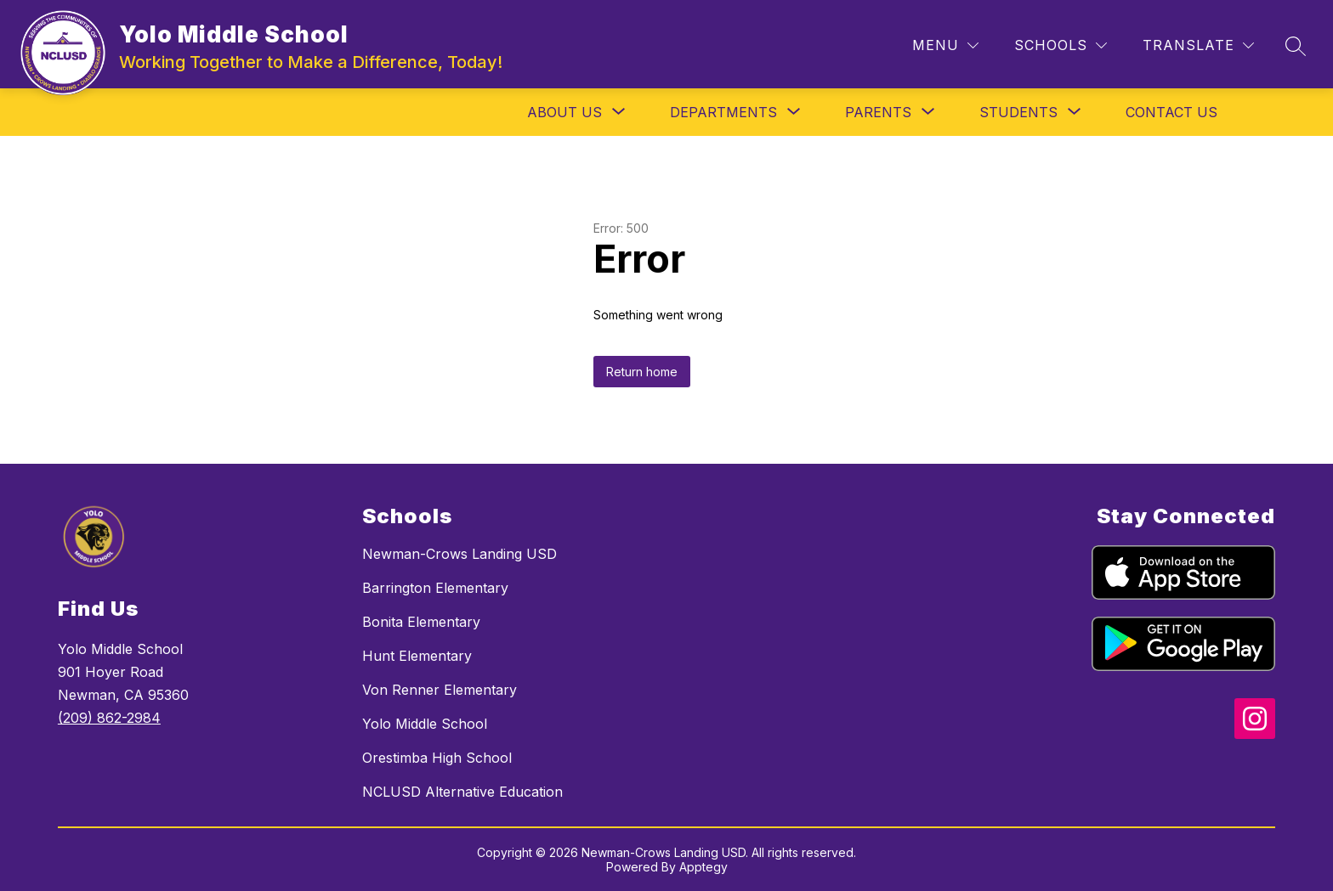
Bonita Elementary (421, 621)
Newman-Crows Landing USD (459, 553)
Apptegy (703, 867)
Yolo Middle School (424, 723)
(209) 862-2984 (109, 717)
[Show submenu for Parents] (878, 112)
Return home (642, 371)
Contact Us (1171, 112)
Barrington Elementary (435, 587)
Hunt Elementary (417, 655)
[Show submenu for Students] (1018, 112)
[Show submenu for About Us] (564, 112)
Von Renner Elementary (439, 689)
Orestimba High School (437, 757)
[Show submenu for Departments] (723, 112)
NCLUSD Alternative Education (462, 791)
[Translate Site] (1198, 45)
